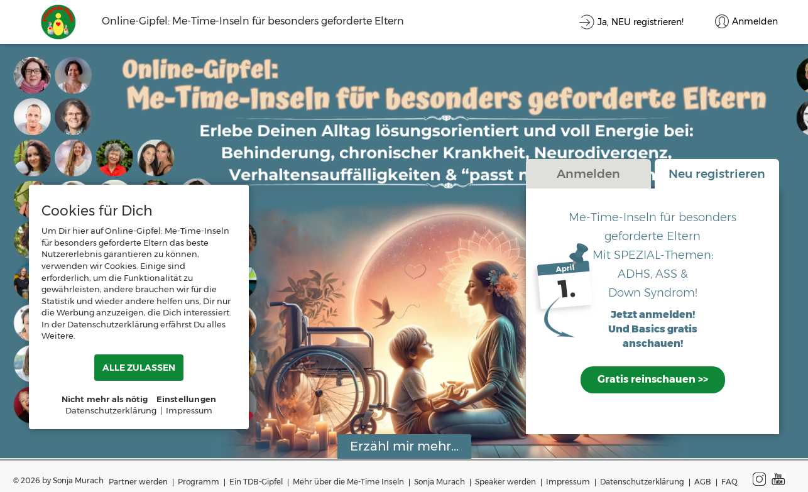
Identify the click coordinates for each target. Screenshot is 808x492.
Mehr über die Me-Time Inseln (348, 481)
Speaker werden (505, 481)
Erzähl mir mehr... (404, 446)
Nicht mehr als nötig (105, 399)
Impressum (568, 481)
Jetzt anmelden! (653, 315)
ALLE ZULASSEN (138, 367)
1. (567, 289)
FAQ (729, 481)
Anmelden (588, 173)
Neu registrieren (717, 173)
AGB (702, 481)
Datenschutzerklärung (642, 481)
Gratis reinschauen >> (653, 379)
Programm (198, 481)
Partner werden (138, 481)
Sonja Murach (439, 481)
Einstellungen (186, 399)
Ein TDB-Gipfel (256, 481)
